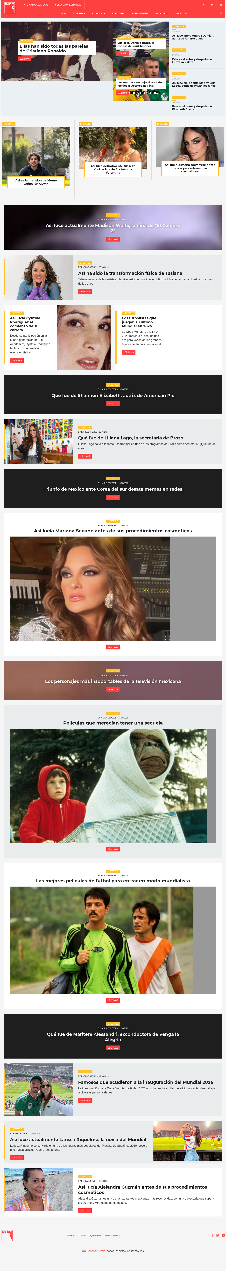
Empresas (98, 13)
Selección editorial (69, 4)
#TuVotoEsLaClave (37, 4)
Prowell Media (97, 1266)
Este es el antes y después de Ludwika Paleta (197, 58)
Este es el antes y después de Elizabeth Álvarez (197, 105)
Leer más (25, 57)
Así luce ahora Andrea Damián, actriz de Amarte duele (197, 34)
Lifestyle (181, 13)
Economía (118, 13)
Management (140, 13)
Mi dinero (161, 13)
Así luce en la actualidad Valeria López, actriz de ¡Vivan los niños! (197, 81)
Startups (79, 13)
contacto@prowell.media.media (99, 1250)
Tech (62, 13)
